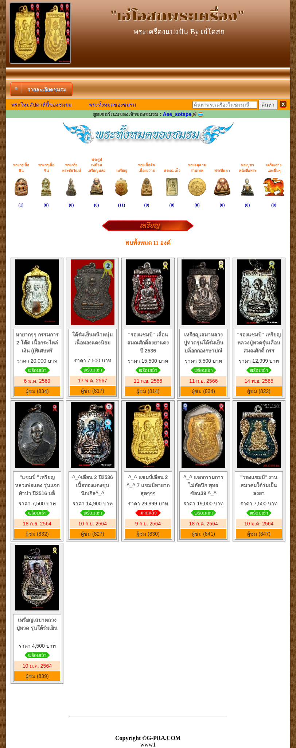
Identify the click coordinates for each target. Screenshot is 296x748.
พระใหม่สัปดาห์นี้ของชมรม (41, 105)
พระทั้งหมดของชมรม (112, 105)
